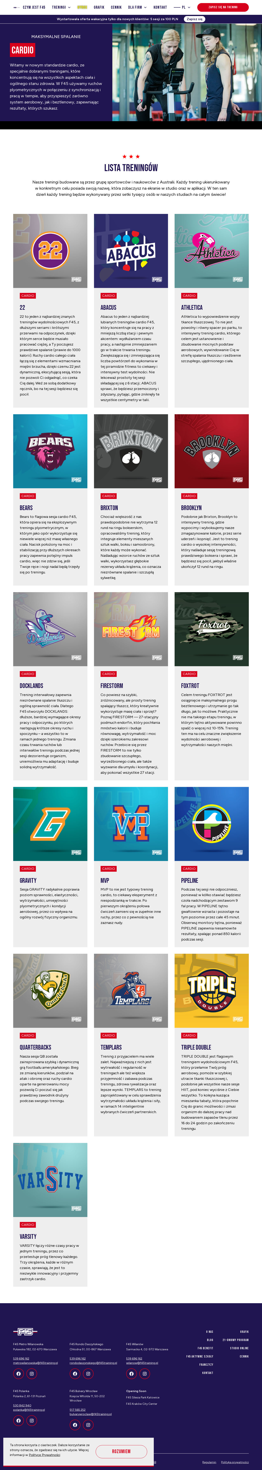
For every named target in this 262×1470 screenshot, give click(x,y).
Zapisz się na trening (223, 7)
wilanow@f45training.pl (142, 1363)
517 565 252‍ (78, 1410)
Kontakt (160, 7)
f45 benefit (205, 1348)
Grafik (99, 7)
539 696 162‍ (21, 1358)
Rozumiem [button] (121, 1452)
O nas (209, 1332)
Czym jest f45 (34, 7)
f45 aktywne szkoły (199, 1357)
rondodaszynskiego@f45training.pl (93, 1363)
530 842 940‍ (22, 1405)
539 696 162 (78, 1358)
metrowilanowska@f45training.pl (35, 1363)
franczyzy (206, 1365)
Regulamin (209, 1462)
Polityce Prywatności (44, 1455)
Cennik (116, 7)
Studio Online (239, 1348)
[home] (16, 7)
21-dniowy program (236, 1340)
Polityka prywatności (235, 1462)
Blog (210, 1340)
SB (154, 1462)
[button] (61, 7)
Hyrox (82, 7)
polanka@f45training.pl (29, 1410)
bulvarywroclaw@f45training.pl (91, 1414)
